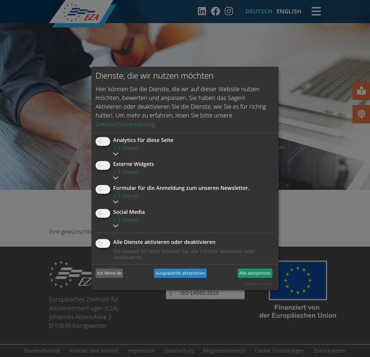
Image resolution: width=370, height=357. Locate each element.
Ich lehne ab (109, 273)
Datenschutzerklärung (125, 124)
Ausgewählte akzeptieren (180, 273)
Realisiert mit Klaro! (258, 283)
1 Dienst (126, 148)
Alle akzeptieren (255, 273)
